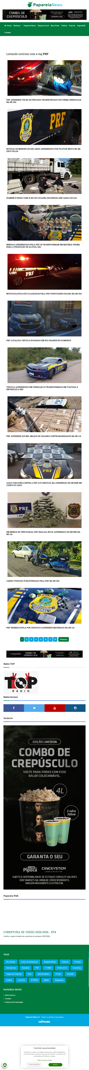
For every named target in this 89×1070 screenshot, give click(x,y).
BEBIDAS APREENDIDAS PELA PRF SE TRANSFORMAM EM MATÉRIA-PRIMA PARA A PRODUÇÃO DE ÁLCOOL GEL (43, 245)
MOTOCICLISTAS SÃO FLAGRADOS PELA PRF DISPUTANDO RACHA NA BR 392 (44, 293)
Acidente (25, 968)
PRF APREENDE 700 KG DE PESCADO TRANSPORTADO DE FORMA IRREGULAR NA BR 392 (43, 101)
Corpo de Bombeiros (29, 962)
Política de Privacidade (14, 1002)
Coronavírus (11, 968)
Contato (7, 33)
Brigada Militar (50, 962)
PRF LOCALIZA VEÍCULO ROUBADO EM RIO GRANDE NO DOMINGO (38, 340)
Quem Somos (10, 995)
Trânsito (65, 962)
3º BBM (48, 968)
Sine (29, 974)
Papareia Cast (43, 26)
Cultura (64, 26)
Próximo (63, 639)
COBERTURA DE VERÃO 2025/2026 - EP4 (29, 932)
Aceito (55, 1064)
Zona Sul (21, 980)
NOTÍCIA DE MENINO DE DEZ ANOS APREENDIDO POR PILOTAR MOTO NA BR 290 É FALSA (43, 150)
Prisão (58, 974)
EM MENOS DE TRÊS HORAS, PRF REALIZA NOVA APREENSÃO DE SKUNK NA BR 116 (43, 533)
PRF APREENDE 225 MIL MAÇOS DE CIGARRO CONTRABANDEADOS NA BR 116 (43, 436)
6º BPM (34, 980)
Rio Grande (10, 962)
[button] (85, 25)
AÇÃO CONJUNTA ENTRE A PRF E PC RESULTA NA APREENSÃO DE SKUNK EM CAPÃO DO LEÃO (44, 484)
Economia (77, 968)
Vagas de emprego (14, 974)
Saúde (46, 980)
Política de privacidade (44, 1060)
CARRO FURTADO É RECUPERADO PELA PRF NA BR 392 (32, 581)
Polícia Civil (62, 968)
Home (8, 26)
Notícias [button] (18, 26)
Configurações (34, 1064)
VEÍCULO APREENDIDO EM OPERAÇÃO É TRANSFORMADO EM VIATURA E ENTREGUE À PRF (42, 388)
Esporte (72, 26)
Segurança (59, 980)
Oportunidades (43, 974)
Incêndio (70, 974)
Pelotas (77, 962)
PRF (37, 968)
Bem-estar (55, 26)
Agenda (80, 26)
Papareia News (30, 26)
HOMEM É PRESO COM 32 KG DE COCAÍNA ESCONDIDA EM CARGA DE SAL (41, 198)
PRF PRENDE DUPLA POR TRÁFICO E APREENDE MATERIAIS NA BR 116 (40, 627)
